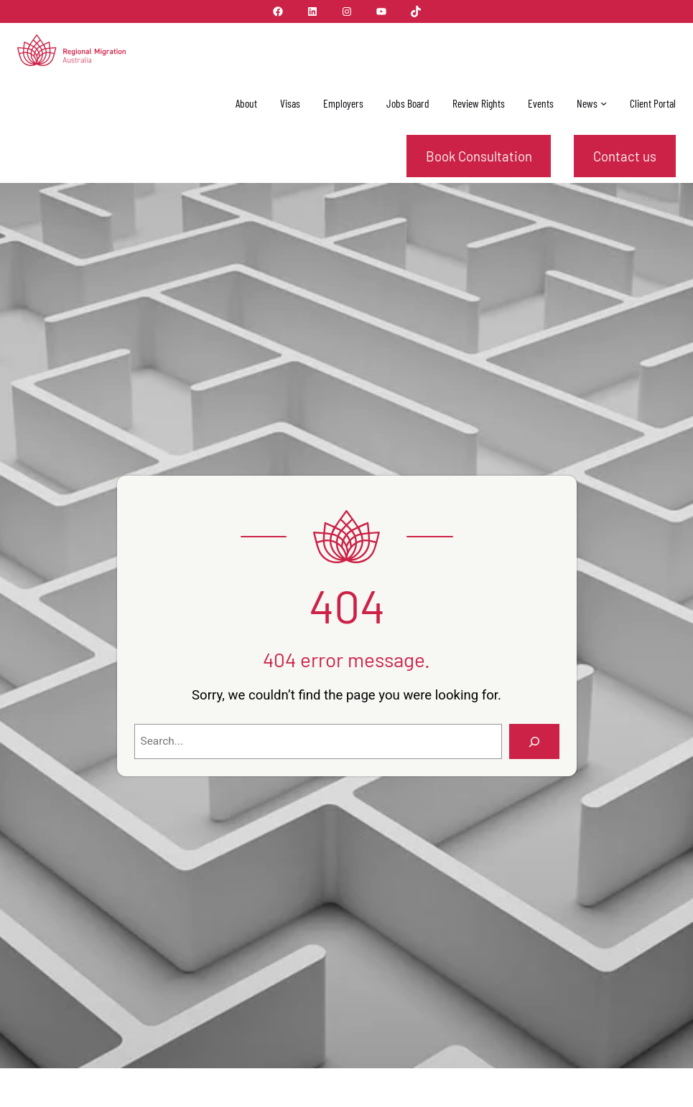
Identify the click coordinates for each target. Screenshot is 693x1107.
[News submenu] (603, 103)
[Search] (534, 741)
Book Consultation (479, 156)
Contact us (624, 156)
